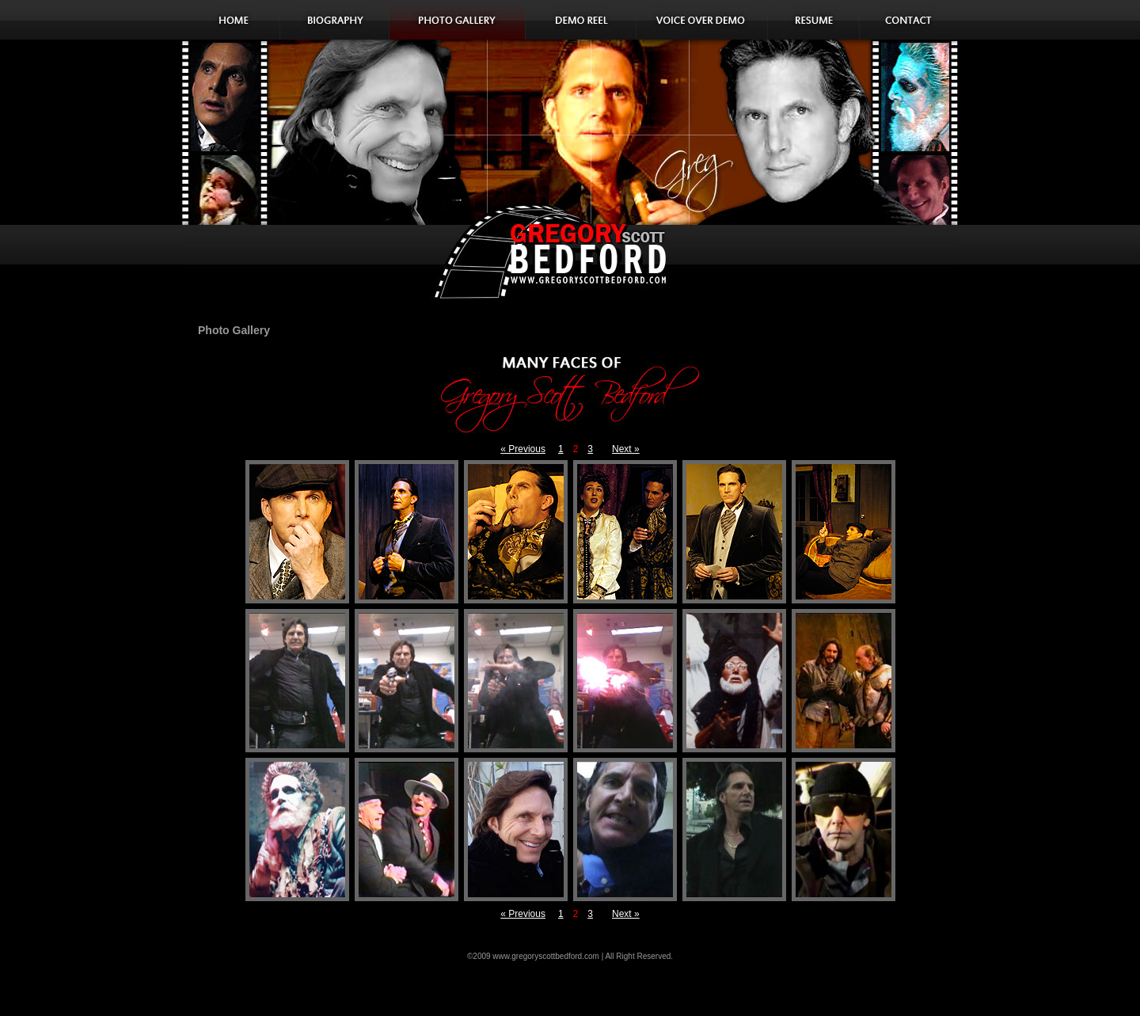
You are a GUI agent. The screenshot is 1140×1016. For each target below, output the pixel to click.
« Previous (522, 449)
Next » (626, 449)
